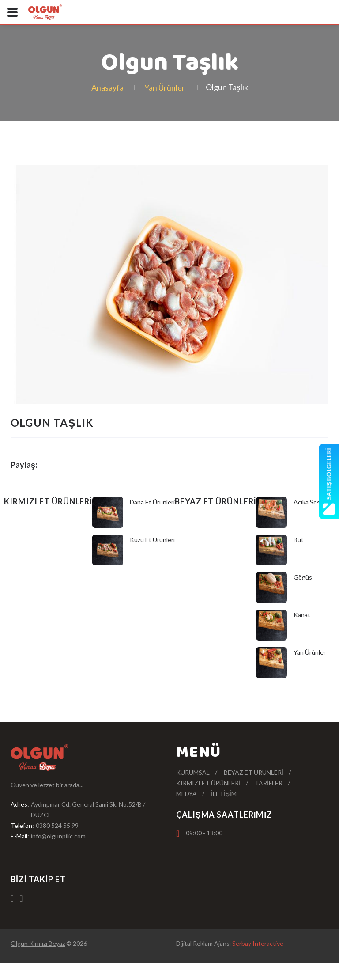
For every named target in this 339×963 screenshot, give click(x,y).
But (299, 539)
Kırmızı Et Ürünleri (208, 783)
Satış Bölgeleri (329, 481)
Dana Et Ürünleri (152, 502)
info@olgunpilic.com (58, 836)
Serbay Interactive (257, 943)
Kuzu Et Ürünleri (152, 539)
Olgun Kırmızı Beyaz (38, 943)
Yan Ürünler (164, 87)
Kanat (302, 614)
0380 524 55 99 (57, 825)
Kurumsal (193, 772)
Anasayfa (107, 87)
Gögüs (303, 577)
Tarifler (268, 783)
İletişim (224, 793)
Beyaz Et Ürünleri (253, 772)
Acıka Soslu (309, 502)
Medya (186, 793)
